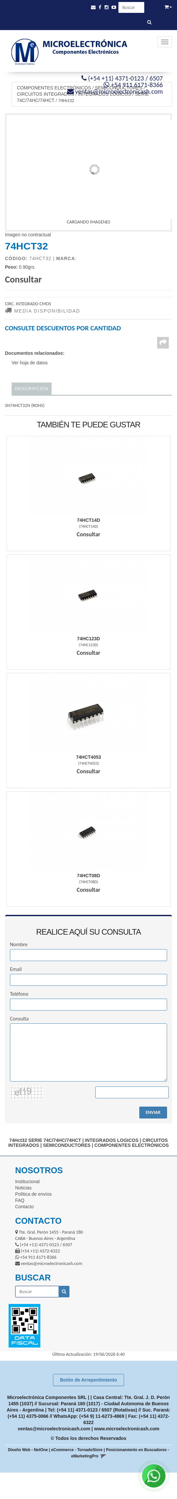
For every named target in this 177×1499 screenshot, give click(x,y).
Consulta (19, 1019)
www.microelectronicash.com (126, 1428)
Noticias (23, 1187)
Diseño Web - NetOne (28, 1450)
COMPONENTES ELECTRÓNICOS (54, 87)
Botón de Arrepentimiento (88, 1379)
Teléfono (19, 994)
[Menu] (164, 42)
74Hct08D (88, 875)
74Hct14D (88, 520)
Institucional (27, 1181)
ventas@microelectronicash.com (54, 1428)
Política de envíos (33, 1194)
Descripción (31, 388)
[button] (93, 7)
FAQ (19, 1200)
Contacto (24, 1206)
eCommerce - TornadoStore (77, 1450)
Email (16, 969)
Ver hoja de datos (30, 362)
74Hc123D (88, 638)
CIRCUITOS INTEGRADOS (45, 94)
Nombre (18, 944)
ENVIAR (153, 1112)
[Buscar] (149, 22)
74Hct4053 (88, 757)
